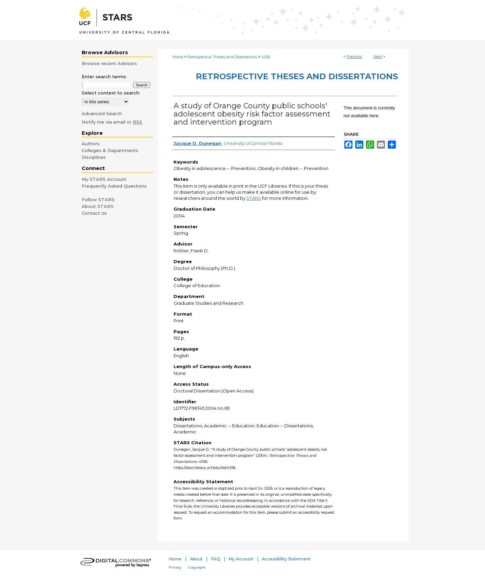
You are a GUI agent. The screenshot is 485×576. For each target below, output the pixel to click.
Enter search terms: (104, 76)
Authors (91, 143)
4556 (265, 57)
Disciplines (94, 157)
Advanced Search (102, 113)
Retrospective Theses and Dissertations (222, 57)
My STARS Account (104, 179)
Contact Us (94, 213)
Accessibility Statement (286, 558)
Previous (354, 56)
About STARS (98, 206)
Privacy (175, 567)
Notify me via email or (112, 122)
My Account (241, 558)
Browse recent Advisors (109, 63)
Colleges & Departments (110, 150)
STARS (253, 198)
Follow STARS (98, 199)
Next (377, 56)
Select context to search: (111, 92)
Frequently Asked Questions (114, 186)
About (196, 558)
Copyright (196, 567)
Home (177, 57)
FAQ (215, 558)
